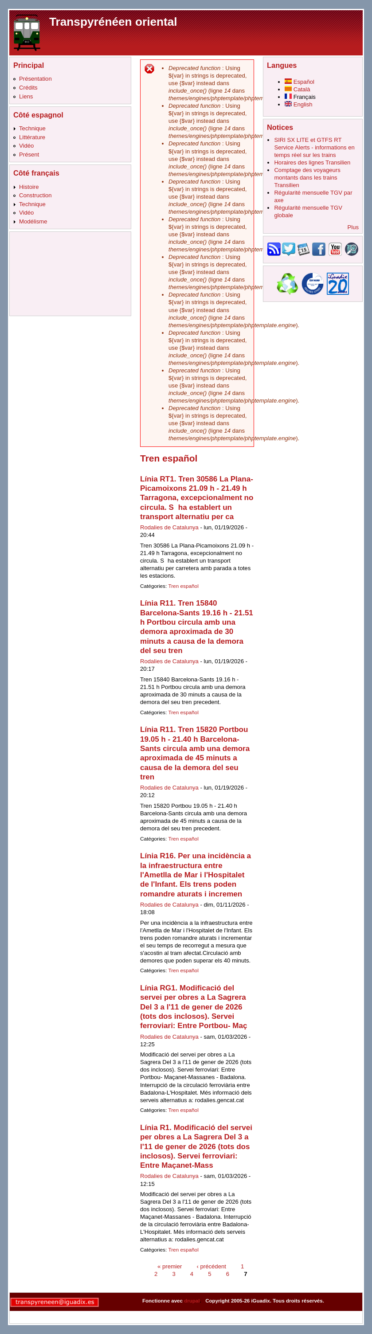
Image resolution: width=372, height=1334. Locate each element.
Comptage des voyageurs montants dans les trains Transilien (307, 177)
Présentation (35, 78)
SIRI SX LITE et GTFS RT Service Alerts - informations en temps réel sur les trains (314, 147)
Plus (353, 227)
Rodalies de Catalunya (169, 527)
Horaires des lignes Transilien (312, 162)
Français (300, 97)
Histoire (29, 187)
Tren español (183, 586)
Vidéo (26, 145)
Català (297, 89)
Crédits (28, 87)
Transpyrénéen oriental (113, 21)
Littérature (32, 137)
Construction (35, 195)
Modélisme (33, 221)
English (299, 104)
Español (299, 81)
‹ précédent (211, 1266)
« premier (169, 1266)
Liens (26, 96)
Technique (32, 128)
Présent (29, 154)
